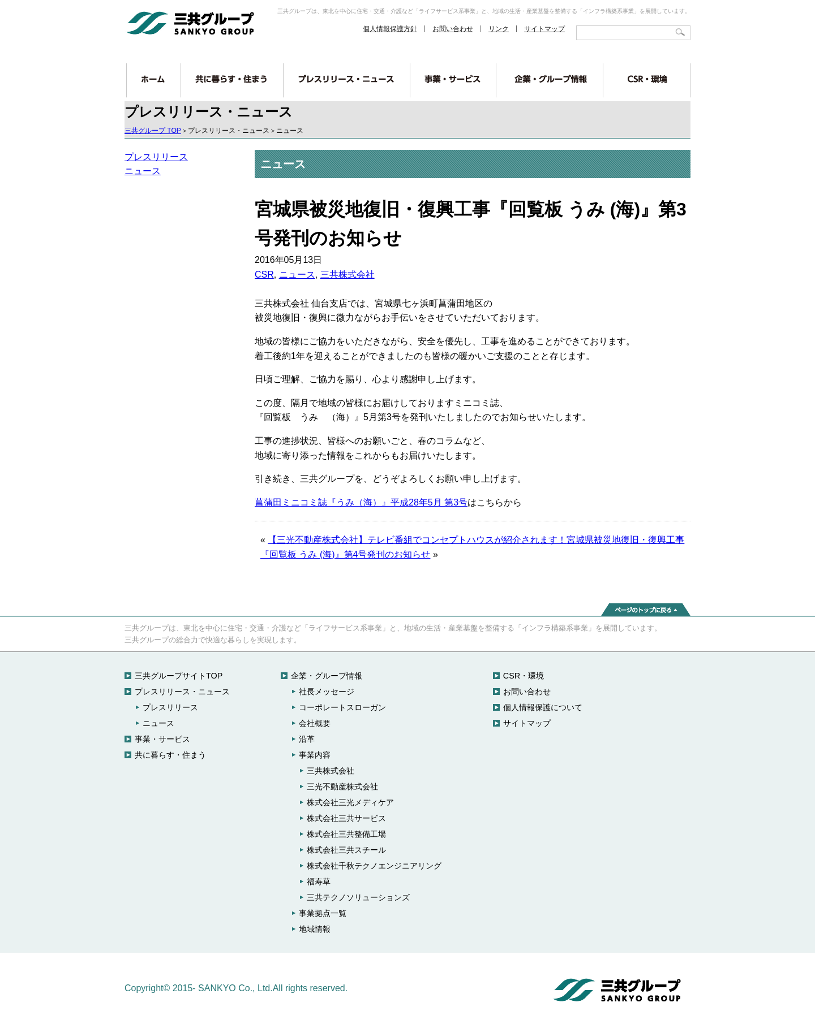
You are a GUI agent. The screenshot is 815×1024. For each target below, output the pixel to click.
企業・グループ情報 (326, 675)
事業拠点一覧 (322, 913)
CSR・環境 (523, 675)
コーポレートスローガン (342, 707)
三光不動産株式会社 (342, 786)
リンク (498, 29)
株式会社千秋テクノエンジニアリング (374, 865)
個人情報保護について (542, 707)
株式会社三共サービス (346, 818)
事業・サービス (162, 739)
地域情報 (315, 929)
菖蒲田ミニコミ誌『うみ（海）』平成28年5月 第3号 (361, 502)
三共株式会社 (347, 274)
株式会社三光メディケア (350, 802)
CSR (264, 274)
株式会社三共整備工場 (346, 834)
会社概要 (315, 723)
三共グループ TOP (153, 131)
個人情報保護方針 (390, 29)
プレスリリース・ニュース (182, 691)
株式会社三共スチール (346, 849)
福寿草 (319, 881)
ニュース (143, 171)
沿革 (307, 739)
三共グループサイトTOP (178, 675)
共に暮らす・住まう (170, 754)
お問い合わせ (452, 29)
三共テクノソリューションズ (358, 897)
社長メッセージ (326, 691)
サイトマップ (544, 29)
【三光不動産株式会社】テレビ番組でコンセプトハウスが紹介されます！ (417, 540)
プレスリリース (156, 157)
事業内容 (315, 754)
